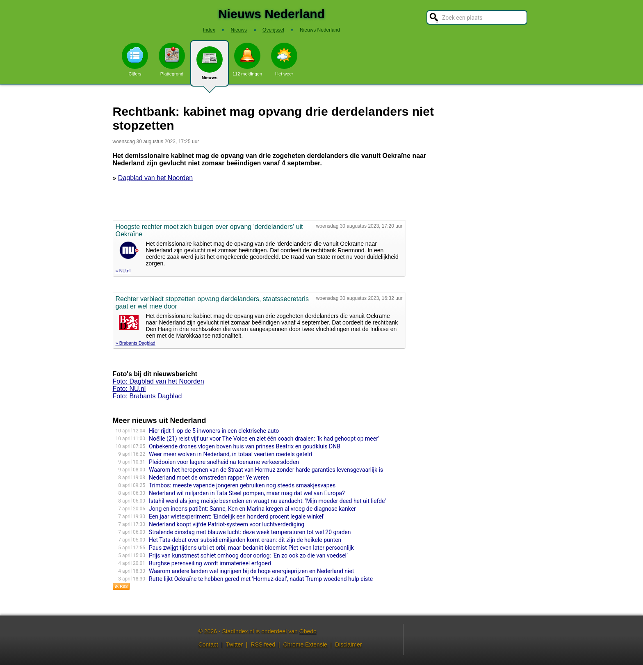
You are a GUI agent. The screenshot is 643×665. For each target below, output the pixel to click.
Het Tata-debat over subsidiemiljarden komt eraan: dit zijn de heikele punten (245, 540)
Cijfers (135, 59)
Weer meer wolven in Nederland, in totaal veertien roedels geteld (230, 454)
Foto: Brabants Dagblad (147, 396)
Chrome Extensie (305, 644)
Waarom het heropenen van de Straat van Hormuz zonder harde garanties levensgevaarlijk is (266, 469)
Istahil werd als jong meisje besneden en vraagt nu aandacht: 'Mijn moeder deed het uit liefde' (267, 501)
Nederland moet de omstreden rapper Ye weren (209, 477)
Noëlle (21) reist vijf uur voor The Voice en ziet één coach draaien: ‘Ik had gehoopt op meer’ (264, 438)
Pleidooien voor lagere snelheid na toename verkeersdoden (224, 462)
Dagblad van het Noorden (155, 177)
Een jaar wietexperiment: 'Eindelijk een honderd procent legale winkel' (236, 516)
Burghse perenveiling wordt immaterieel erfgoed (210, 563)
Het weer (284, 59)
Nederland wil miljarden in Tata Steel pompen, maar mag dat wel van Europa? (247, 493)
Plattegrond (172, 59)
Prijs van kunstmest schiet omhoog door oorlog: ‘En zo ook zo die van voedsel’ (248, 555)
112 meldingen (247, 59)
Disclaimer (348, 644)
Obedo (308, 631)
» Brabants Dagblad (135, 342)
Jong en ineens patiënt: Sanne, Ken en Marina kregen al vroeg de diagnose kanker (252, 508)
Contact (208, 644)
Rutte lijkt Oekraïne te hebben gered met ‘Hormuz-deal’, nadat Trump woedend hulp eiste (261, 579)
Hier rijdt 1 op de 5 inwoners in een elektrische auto (214, 430)
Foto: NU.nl (129, 388)
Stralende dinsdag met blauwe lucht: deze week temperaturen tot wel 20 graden (250, 532)
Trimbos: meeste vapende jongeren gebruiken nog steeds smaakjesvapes (242, 485)
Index (209, 30)
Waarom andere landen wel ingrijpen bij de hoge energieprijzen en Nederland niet (251, 571)
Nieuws (209, 66)
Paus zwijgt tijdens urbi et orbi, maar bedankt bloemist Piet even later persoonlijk (251, 547)
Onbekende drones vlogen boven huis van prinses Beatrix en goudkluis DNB (244, 446)
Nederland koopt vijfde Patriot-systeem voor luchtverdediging (226, 524)
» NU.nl (123, 270)
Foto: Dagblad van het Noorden (158, 381)
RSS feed (263, 644)
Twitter (234, 644)
